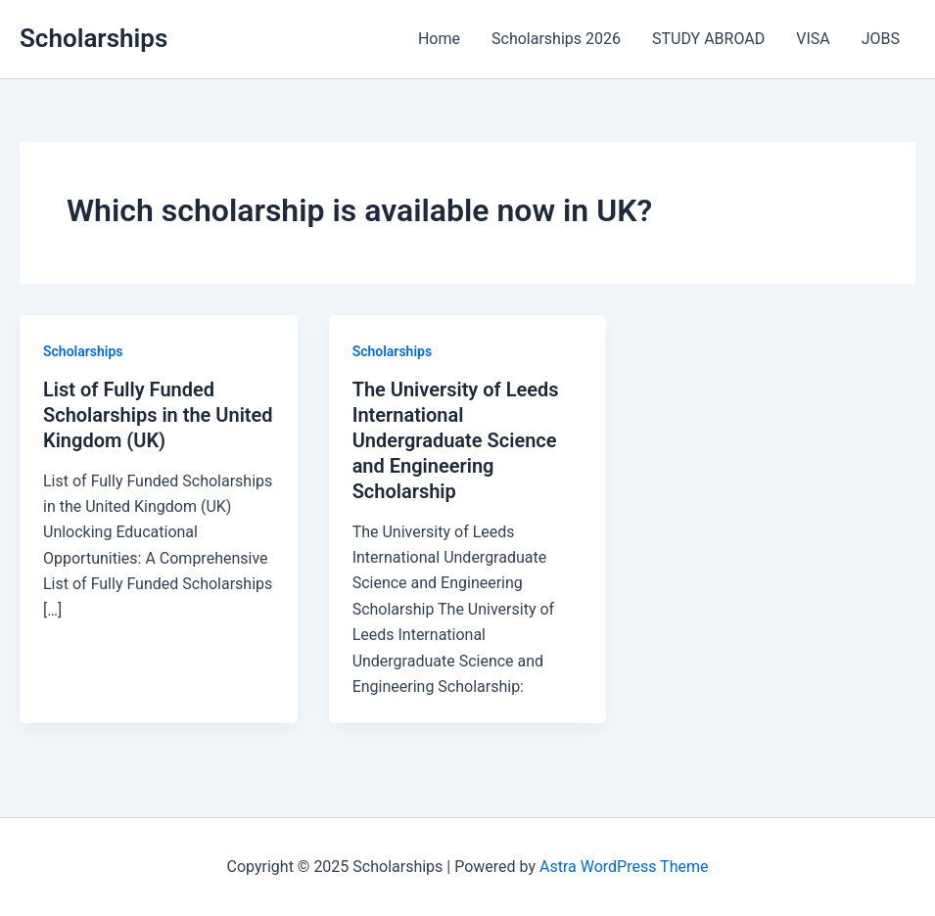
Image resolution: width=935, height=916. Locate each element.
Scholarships (93, 38)
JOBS (881, 38)
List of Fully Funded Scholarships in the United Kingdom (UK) (158, 415)
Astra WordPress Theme (623, 866)
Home (439, 38)
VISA (812, 38)
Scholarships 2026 (556, 38)
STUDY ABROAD (708, 38)
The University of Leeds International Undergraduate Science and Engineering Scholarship (455, 440)
